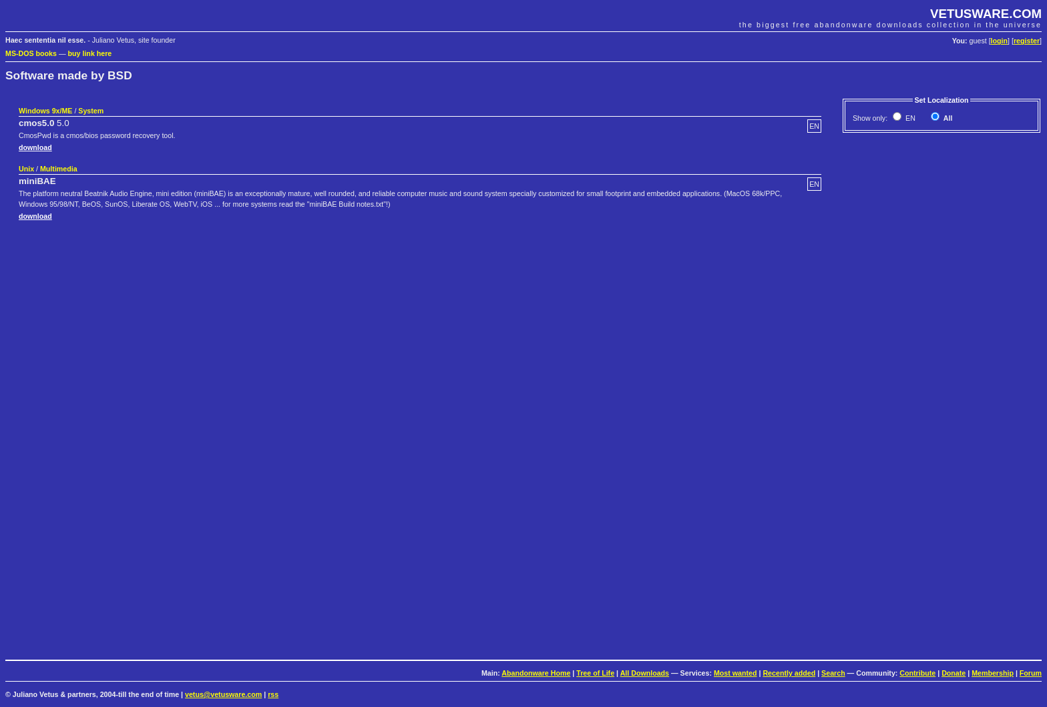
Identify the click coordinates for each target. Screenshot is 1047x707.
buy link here (90, 53)
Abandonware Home (535, 673)
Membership (993, 673)
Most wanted (735, 673)
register (1027, 41)
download (35, 147)
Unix (26, 169)
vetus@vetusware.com (223, 694)
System (90, 111)
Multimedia (58, 169)
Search (833, 673)
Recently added (789, 673)
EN (909, 118)
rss (273, 694)
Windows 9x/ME (45, 111)
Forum (1031, 673)
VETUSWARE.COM (986, 14)
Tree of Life (595, 673)
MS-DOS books (31, 53)
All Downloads (644, 673)
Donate (953, 673)
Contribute (917, 673)
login (999, 41)
